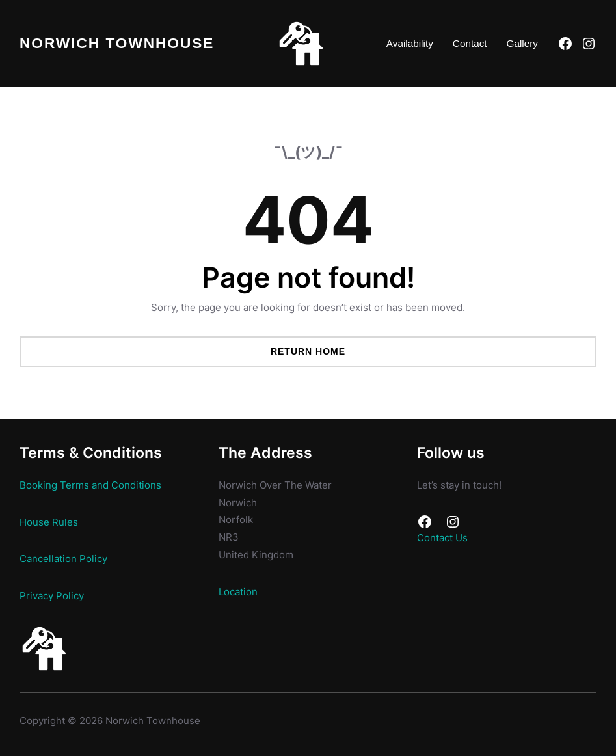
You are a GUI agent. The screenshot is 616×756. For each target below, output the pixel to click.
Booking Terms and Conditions (90, 485)
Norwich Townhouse (117, 43)
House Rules (49, 522)
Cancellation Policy (63, 558)
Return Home (308, 351)
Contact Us (442, 538)
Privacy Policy (52, 595)
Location (238, 592)
